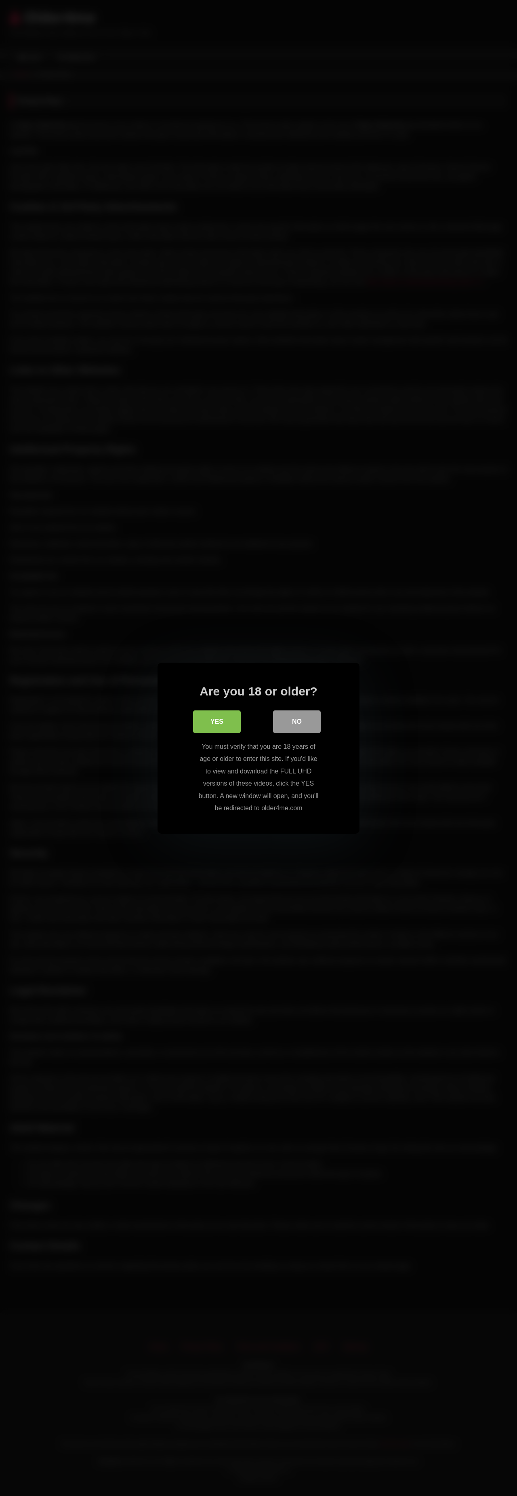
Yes (216, 721)
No (297, 721)
